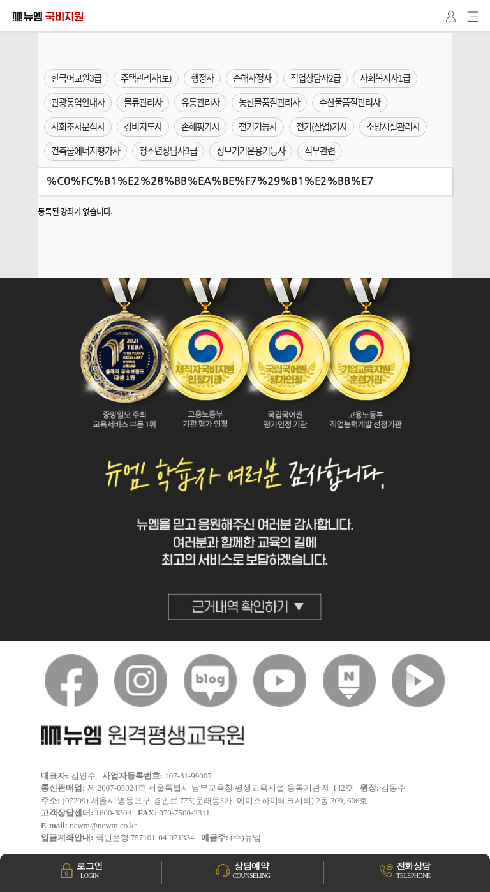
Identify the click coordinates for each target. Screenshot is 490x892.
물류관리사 (143, 102)
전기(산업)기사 (321, 126)
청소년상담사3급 (168, 151)
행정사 (202, 78)
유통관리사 (200, 102)
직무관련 (319, 151)
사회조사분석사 (78, 126)
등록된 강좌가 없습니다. (75, 211)
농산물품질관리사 (269, 102)
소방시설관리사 (393, 126)
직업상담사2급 (315, 78)
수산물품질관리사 (349, 102)
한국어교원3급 (76, 78)
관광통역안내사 (78, 102)
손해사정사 (252, 78)
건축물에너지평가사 (85, 151)
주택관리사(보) (146, 78)
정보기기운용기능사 (250, 151)
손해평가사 (200, 126)
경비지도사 (143, 126)
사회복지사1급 (385, 78)
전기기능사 (258, 126)
